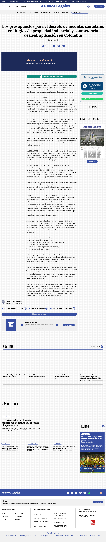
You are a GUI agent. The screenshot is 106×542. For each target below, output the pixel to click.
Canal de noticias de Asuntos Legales (51, 76)
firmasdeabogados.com (64, 535)
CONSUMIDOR (45, 12)
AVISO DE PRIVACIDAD (60, 518)
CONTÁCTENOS (37, 514)
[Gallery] (39, 324)
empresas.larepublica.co (43, 535)
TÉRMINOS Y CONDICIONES (41, 521)
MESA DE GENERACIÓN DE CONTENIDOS (60, 514)
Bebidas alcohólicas (38, 308)
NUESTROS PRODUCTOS (40, 518)
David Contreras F (14, 379)
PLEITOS (56, 12)
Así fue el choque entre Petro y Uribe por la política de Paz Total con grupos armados (64, 448)
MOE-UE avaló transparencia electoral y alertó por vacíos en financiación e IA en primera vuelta (38, 448)
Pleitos (84, 426)
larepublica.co (11, 535)
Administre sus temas (39, 314)
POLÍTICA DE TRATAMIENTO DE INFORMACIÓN (62, 521)
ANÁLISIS (65, 12)
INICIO (3, 513)
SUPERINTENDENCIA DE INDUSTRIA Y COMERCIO (61, 526)
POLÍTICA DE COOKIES (39, 526)
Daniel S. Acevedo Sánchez (40, 379)
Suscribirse (99, 6)
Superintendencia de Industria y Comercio (57, 1)
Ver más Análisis (97, 346)
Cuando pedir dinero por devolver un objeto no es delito (65, 375)
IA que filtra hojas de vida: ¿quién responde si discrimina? (40, 375)
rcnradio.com (95, 535)
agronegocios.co (26, 535)
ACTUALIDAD (21, 12)
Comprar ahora (92, 93)
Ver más (92, 161)
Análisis (8, 346)
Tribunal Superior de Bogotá (62, 308)
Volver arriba (97, 493)
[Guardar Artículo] (45, 46)
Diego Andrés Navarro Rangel (65, 379)
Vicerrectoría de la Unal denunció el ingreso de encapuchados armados (9, 448)
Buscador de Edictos (80, 12)
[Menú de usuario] (88, 6)
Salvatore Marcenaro (91, 380)
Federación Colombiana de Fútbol (33, 1)
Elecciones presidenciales (79, 1)
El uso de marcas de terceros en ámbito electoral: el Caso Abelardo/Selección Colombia (90, 376)
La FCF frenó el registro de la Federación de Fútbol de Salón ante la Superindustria (91, 439)
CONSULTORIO (33, 12)
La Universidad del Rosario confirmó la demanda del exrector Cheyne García (20, 423)
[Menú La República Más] (2, 6)
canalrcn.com (82, 535)
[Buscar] (9, 6)
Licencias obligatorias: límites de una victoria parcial (14, 375)
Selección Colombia (15, 1)
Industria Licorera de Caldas (13, 308)
